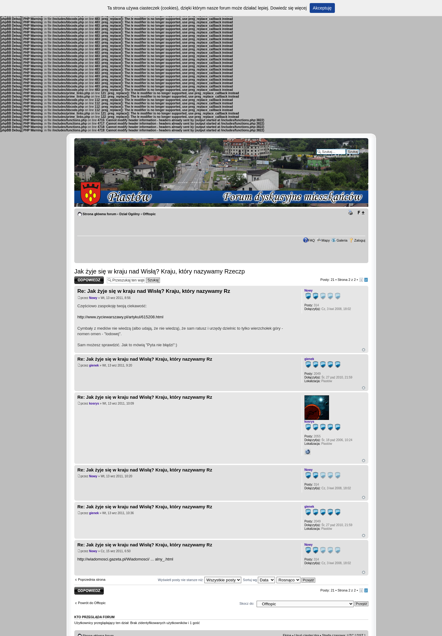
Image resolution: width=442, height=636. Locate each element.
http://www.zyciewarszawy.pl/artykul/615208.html (120, 317)
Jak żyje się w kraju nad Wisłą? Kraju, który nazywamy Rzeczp (159, 271)
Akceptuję (322, 8)
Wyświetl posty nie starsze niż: (199, 580)
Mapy (326, 240)
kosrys (94, 403)
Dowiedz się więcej (288, 8)
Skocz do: (246, 603)
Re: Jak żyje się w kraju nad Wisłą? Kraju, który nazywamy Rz (153, 291)
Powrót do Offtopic (92, 603)
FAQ (311, 240)
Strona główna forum (99, 214)
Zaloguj (359, 240)
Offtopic (149, 214)
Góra (363, 349)
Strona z (347, 279)
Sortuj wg (259, 580)
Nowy (93, 298)
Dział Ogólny (129, 214)
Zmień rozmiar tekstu (360, 212)
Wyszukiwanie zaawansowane (336, 156)
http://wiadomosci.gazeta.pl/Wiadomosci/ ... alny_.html (125, 559)
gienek (94, 365)
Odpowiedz (89, 280)
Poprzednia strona (91, 579)
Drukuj (351, 212)
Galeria (341, 240)
